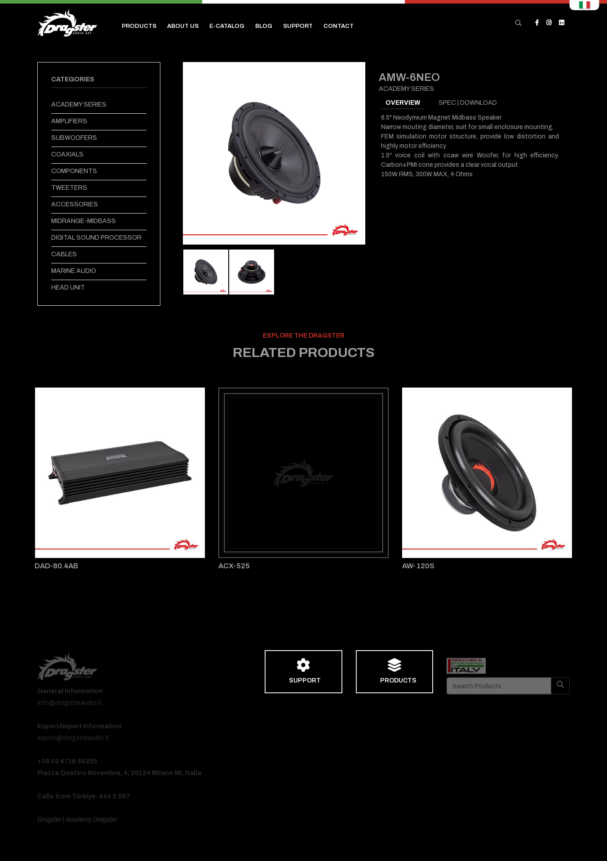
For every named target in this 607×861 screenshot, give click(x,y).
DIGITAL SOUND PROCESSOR (96, 237)
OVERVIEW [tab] (403, 102)
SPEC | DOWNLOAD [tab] (468, 102)
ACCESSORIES (74, 204)
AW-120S (418, 566)
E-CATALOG (226, 26)
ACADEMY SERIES (78, 104)
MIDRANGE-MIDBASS (83, 221)
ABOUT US (183, 26)
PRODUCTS (139, 26)
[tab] (206, 272)
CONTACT (338, 26)
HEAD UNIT (68, 287)
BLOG (263, 26)
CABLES (64, 254)
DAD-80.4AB (56, 566)
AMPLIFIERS (69, 121)
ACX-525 (234, 566)
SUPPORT (298, 26)
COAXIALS (67, 154)
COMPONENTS (74, 171)
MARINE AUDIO (73, 271)
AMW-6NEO (409, 77)
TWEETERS (69, 187)
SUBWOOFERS (74, 137)
